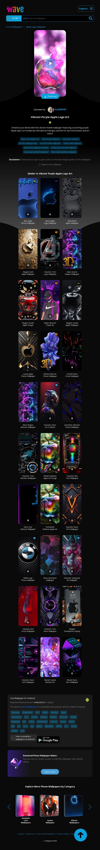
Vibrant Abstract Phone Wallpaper (50, 375)
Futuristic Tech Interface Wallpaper (28, 477)
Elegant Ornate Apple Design (28, 324)
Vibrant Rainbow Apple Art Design (50, 477)
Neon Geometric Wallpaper (50, 579)
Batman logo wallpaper (51, 139)
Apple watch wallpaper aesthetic (36, 148)
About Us (30, 834)
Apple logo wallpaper (36, 27)
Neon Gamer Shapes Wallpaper (72, 273)
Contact (21, 834)
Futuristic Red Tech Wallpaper (72, 477)
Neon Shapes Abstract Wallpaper (28, 426)
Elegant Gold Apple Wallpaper (28, 273)
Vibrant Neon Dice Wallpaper (72, 681)
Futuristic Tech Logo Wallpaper (50, 273)
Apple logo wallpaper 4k (30, 139)
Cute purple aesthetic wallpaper (36, 152)
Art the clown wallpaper (72, 143)
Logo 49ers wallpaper (71, 139)
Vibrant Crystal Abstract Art (50, 681)
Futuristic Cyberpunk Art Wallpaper (72, 579)
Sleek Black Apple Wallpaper (72, 222)
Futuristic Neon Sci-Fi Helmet (50, 426)
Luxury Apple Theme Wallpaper (28, 375)
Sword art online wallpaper (50, 143)
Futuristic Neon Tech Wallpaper (72, 528)
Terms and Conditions (45, 834)
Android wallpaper (28, 706)
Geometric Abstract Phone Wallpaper (72, 426)
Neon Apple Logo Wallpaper (50, 222)
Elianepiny (56, 109)
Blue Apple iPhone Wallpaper (28, 222)
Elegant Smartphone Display (72, 630)
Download (50, 96)
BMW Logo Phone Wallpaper (28, 579)
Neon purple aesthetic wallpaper (63, 152)
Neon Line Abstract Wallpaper (28, 528)
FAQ (72, 834)
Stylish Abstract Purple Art (50, 324)
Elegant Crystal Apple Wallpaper (72, 324)
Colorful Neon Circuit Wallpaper (72, 375)
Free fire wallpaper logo (28, 143)
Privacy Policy (63, 834)
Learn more (50, 771)
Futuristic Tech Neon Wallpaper (50, 630)
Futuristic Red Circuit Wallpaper (28, 630)
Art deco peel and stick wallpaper (63, 148)
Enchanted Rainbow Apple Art (50, 528)
